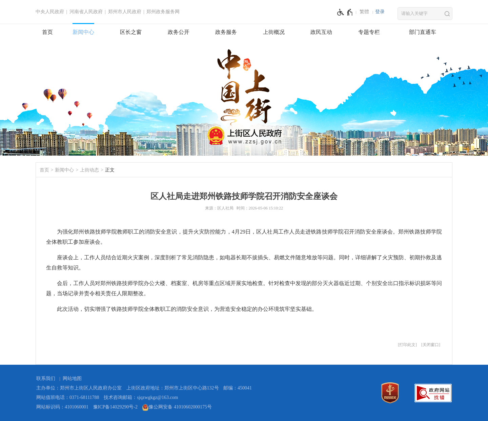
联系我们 (45, 378)
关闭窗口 (431, 344)
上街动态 (89, 170)
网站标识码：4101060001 (62, 406)
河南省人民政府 (86, 11)
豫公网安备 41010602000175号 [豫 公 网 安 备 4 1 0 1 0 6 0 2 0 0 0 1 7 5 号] (177, 407)
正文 (110, 170)
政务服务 (226, 32)
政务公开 (178, 32)
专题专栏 (369, 32)
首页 (47, 32)
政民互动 (321, 32)
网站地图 (72, 378)
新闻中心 (83, 32)
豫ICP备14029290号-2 (115, 406)
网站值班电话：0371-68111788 (67, 397)
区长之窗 (131, 32)
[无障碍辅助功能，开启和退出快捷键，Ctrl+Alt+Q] (345, 12)
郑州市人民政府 (124, 11)
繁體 (364, 11)
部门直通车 (422, 32)
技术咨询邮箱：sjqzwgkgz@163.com (141, 397)
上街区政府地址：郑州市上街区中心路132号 (172, 387)
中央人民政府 (50, 11)
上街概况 (274, 32)
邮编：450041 (237, 387)
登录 (380, 11)
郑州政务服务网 (163, 11)
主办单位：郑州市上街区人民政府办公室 (79, 387)
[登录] (380, 12)
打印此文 (407, 344)
